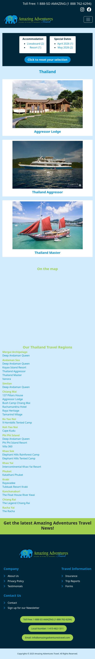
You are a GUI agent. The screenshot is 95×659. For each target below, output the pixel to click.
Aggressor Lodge (47, 131)
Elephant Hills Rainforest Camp (20, 454)
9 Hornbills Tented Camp (17, 422)
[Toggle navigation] (88, 19)
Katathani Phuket (12, 475)
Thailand (47, 71)
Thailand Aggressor (47, 192)
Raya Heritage (10, 410)
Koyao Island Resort (14, 367)
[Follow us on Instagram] (82, 10)
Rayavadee (8, 483)
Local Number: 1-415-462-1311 (47, 628)
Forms (69, 586)
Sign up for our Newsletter (23, 608)
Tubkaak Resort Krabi (15, 487)
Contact (12, 603)
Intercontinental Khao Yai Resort (21, 466)
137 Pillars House (12, 395)
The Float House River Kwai (18, 495)
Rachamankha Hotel (14, 407)
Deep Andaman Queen (16, 355)
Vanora (6, 379)
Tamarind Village (12, 414)
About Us (13, 576)
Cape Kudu (8, 430)
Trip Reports (72, 581)
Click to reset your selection (47, 60)
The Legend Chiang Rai (16, 503)
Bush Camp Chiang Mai (16, 403)
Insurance (71, 576)
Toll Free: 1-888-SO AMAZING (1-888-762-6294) (47, 619)
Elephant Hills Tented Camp (18, 458)
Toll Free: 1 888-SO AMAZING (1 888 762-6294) (57, 3)
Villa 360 (7, 446)
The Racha (8, 511)
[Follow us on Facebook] (89, 10)
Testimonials (15, 586)
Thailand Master (48, 252)
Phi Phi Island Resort (14, 442)
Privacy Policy (16, 581)
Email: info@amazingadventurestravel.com (47, 637)
